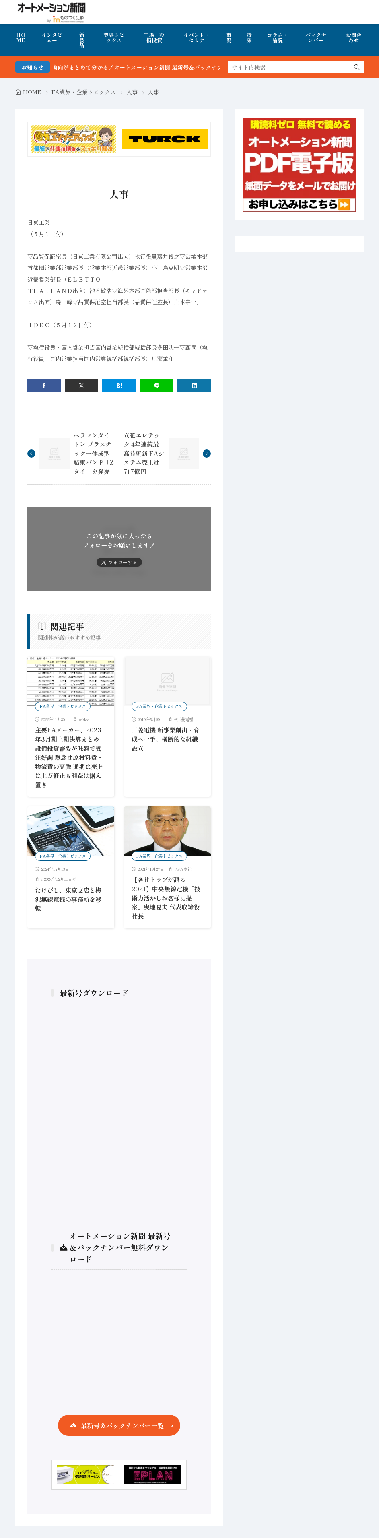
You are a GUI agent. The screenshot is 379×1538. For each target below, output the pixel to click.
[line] (156, 385)
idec (85, 719)
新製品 (81, 40)
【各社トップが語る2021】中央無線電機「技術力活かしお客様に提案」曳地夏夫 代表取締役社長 (166, 897)
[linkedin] (194, 385)
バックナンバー (315, 37)
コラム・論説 (277, 37)
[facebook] (44, 385)
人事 (132, 92)
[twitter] (81, 385)
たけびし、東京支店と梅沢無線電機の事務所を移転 (68, 899)
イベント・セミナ (196, 37)
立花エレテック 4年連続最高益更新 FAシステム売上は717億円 (144, 453)
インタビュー (51, 37)
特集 (249, 37)
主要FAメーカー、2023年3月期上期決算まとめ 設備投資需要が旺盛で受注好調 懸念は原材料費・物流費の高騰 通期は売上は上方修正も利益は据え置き (69, 757)
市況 (228, 37)
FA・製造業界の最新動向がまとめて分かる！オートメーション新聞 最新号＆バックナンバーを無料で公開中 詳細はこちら (176, 67)
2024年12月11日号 (60, 879)
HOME (20, 37)
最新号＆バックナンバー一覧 (122, 1425)
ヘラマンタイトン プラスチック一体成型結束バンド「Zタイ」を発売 (94, 453)
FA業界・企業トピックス (83, 92)
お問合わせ (354, 37)
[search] (357, 67)
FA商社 (184, 869)
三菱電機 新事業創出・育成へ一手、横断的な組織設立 (166, 739)
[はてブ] (119, 385)
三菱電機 (185, 719)
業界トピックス (113, 37)
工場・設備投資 (154, 37)
